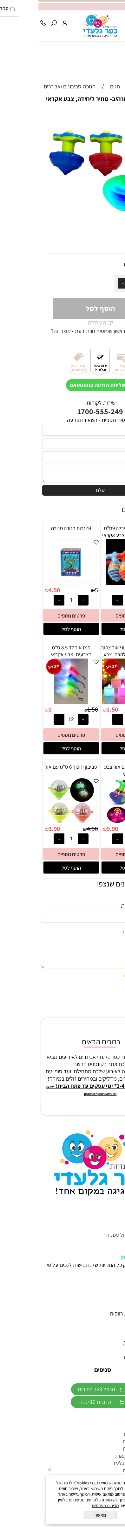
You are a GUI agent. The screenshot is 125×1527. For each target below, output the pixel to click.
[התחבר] (26, 21)
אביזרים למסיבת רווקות (97, 1313)
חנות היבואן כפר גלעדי (98, 1463)
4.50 (16, 590)
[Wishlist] (98, 21)
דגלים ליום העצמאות (99, 1455)
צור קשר (113, 1227)
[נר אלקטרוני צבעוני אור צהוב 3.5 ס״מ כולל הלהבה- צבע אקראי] (91, 702)
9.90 (74, 829)
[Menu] (119, 21)
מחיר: (108, 264)
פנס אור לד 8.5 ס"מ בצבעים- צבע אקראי (33, 651)
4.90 (96, 264)
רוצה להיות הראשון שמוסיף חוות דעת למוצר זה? (64, 331)
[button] (91, 629)
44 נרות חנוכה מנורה (33, 528)
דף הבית (112, 1220)
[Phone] (5, 21)
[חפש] (16, 21)
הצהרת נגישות (101, 1257)
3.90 (16, 829)
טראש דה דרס (106, 1306)
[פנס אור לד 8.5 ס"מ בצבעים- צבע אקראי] (33, 702)
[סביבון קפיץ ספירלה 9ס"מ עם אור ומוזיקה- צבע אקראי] (91, 582)
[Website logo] (62, 25)
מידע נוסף (111, 1242)
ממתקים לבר (108, 1426)
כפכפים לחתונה (105, 1349)
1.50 (74, 709)
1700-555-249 (62, 411)
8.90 (112, 590)
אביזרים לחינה (106, 1328)
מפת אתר (111, 1249)
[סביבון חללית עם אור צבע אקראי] (91, 821)
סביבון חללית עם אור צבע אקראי (91, 770)
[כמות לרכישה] (96, 283)
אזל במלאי (112, 115)
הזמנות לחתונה (105, 1320)
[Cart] (108, 21)
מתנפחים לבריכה (103, 1441)
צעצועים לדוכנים (104, 1434)
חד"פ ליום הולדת (103, 1448)
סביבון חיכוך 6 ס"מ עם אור (33, 766)
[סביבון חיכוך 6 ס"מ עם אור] (33, 821)
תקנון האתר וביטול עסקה (95, 1234)
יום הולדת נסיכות (104, 1357)
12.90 (111, 829)
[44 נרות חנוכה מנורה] (33, 582)
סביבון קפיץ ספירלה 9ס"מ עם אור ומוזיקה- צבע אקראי (91, 532)
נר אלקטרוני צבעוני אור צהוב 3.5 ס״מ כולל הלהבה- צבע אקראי (91, 654)
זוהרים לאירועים (105, 1299)
